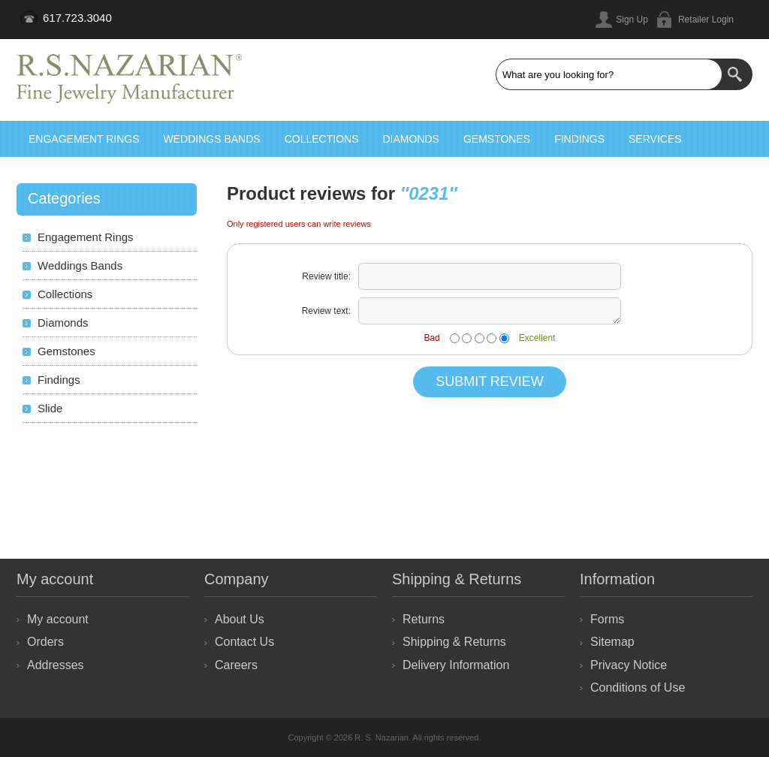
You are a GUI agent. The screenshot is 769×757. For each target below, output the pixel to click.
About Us (239, 619)
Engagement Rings (84, 139)
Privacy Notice (628, 665)
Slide (50, 408)
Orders (45, 641)
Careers (236, 665)
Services (655, 139)
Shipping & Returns (454, 641)
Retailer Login (706, 19)
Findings (579, 139)
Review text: (326, 311)
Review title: (326, 276)
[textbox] (609, 74)
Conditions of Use (637, 687)
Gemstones (496, 139)
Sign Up (632, 19)
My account (58, 619)
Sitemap (612, 641)
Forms (607, 619)
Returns (424, 619)
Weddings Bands (212, 139)
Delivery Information (456, 665)
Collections (322, 139)
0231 (428, 193)
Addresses (55, 665)
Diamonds (410, 139)
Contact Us (244, 641)
